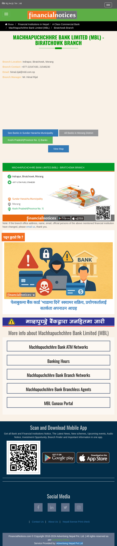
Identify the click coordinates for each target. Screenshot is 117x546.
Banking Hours (58, 361)
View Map (58, 148)
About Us (53, 521)
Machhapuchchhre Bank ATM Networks (58, 347)
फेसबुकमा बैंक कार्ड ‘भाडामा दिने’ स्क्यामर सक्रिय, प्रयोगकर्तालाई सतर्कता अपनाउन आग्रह (59, 305)
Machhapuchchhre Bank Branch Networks (58, 375)
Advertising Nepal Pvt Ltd (69, 543)
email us (30, 226)
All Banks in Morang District (78, 133)
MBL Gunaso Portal (58, 403)
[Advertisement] (58, 104)
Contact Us (38, 521)
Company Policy (60, 539)
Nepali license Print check (76, 521)
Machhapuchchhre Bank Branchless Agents (58, 389)
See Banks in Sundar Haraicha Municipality (30, 133)
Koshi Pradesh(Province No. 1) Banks (27, 140)
